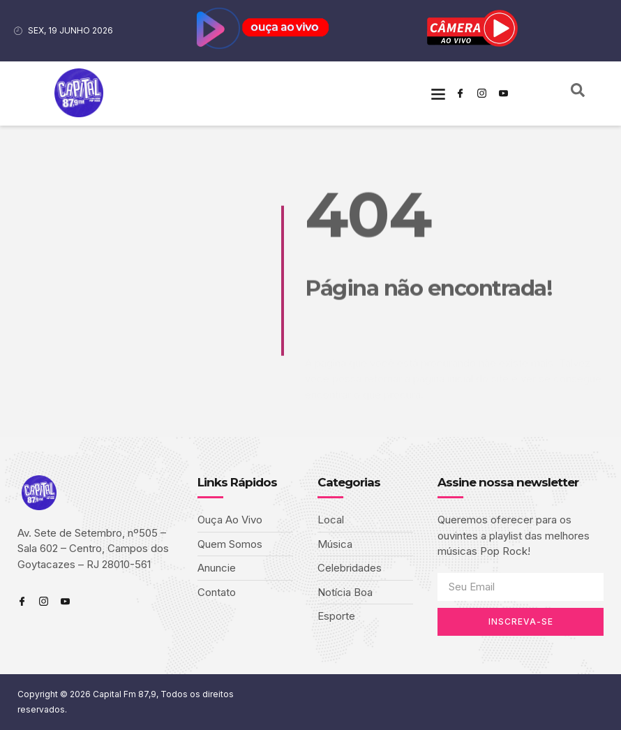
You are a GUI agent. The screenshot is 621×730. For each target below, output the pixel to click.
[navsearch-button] (578, 93)
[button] (437, 93)
